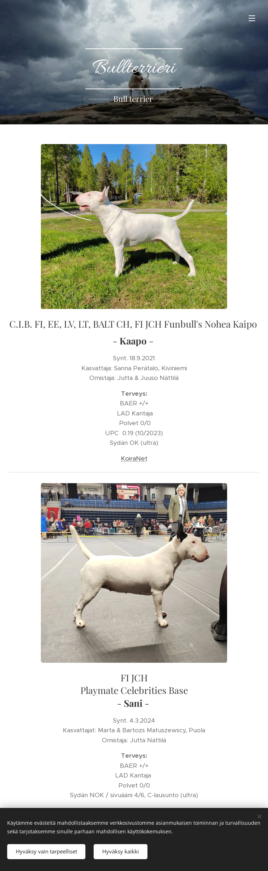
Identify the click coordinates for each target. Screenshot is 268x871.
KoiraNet (134, 458)
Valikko (252, 18)
